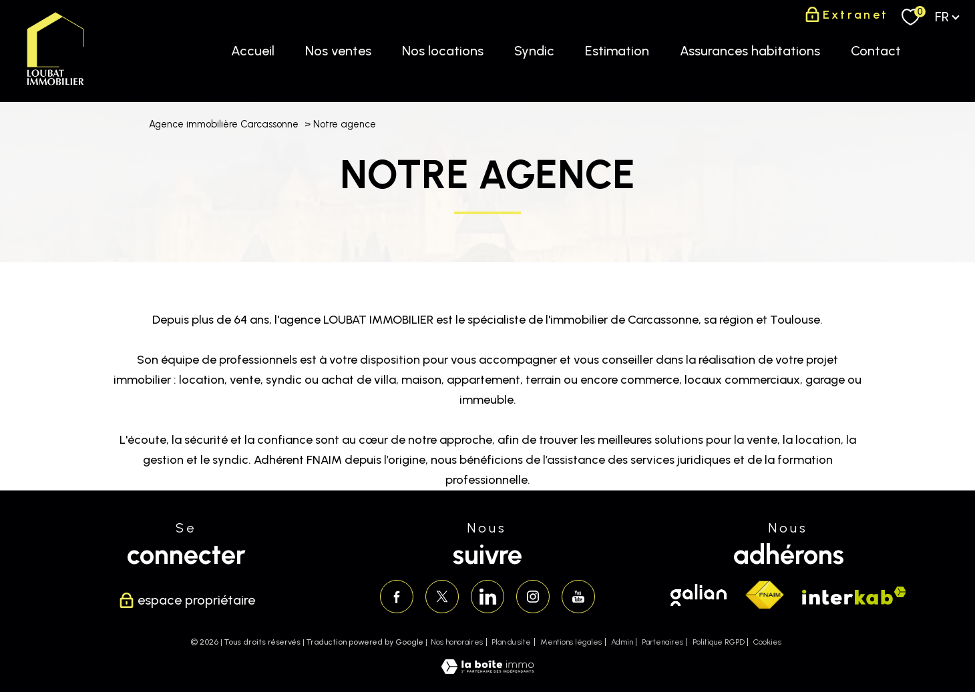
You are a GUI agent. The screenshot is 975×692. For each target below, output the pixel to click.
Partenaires (662, 642)
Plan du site (511, 642)
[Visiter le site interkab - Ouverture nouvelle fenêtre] (854, 596)
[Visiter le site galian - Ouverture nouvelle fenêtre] (698, 595)
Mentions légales (571, 642)
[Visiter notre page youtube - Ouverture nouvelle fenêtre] (578, 596)
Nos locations (442, 51)
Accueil (252, 51)
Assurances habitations (750, 51)
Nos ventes (338, 51)
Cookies (767, 642)
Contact (876, 51)
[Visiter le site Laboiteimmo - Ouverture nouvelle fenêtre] (487, 670)
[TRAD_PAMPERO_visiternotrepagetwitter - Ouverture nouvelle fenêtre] (442, 596)
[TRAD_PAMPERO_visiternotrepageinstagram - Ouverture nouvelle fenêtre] (533, 596)
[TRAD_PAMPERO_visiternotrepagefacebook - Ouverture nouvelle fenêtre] (396, 596)
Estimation (617, 51)
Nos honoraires (457, 642)
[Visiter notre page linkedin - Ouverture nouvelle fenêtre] (487, 596)
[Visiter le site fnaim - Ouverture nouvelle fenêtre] (764, 595)
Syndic (534, 51)
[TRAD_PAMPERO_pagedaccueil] (55, 85)
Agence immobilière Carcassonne (224, 124)
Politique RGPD (719, 642)
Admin (622, 642)
